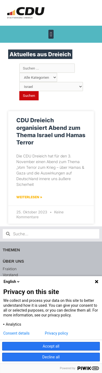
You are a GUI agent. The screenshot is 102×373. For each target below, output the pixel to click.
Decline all (51, 357)
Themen (11, 249)
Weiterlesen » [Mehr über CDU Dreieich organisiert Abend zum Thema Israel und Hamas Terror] (29, 197)
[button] (51, 34)
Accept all (51, 346)
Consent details (16, 333)
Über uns (13, 261)
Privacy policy (56, 333)
